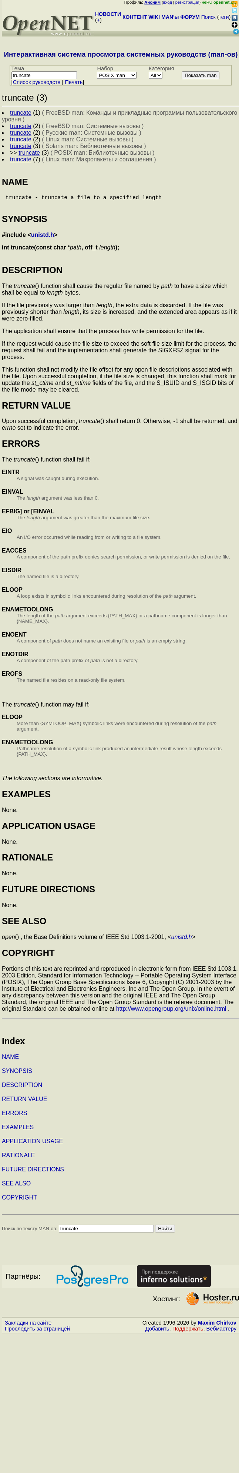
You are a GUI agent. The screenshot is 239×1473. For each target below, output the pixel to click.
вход (167, 2)
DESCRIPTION (22, 1088)
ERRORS (14, 1116)
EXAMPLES (18, 1130)
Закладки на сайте (28, 1326)
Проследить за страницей (37, 1332)
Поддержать (187, 1332)
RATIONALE (18, 1158)
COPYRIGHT (19, 1200)
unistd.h (42, 238)
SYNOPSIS (17, 1074)
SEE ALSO (16, 1186)
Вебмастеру (221, 1332)
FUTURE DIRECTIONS (33, 1172)
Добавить (157, 1332)
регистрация (187, 2)
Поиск (208, 17)
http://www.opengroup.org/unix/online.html (171, 1012)
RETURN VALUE (24, 1102)
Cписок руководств (37, 82)
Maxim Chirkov (217, 1326)
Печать (74, 82)
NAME (10, 1060)
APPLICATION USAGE (32, 1144)
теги (224, 17)
